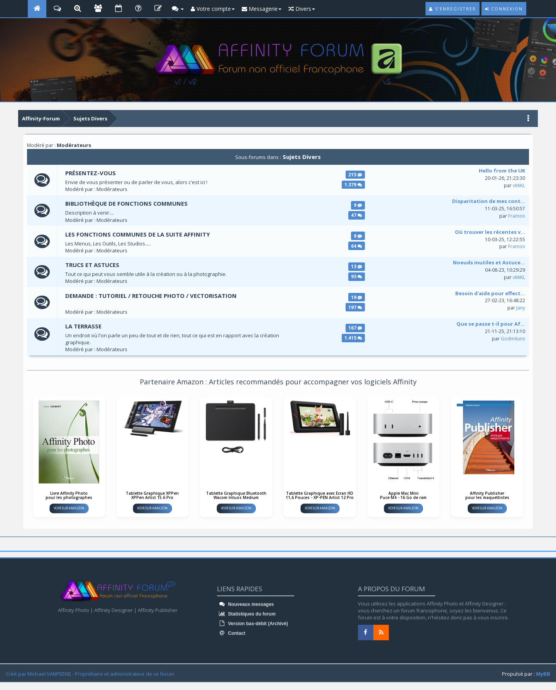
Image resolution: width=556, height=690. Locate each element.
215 (355, 174)
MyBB (543, 673)
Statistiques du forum (246, 614)
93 (356, 277)
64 (356, 246)
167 (355, 328)
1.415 (353, 338)
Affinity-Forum (41, 118)
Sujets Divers (90, 118)
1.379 (353, 184)
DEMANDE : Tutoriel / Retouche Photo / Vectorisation (151, 295)
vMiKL (519, 185)
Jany (520, 308)
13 (356, 267)
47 (356, 215)
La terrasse (83, 326)
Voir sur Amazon (69, 508)
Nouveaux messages (245, 604)
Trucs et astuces (92, 265)
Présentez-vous (90, 173)
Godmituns (513, 338)
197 (355, 307)
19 (356, 297)
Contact (231, 633)
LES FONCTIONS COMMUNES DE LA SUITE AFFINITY (138, 234)
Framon (516, 216)
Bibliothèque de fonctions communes (127, 204)
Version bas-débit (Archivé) (252, 624)
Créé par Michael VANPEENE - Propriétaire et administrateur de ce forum (90, 673)
